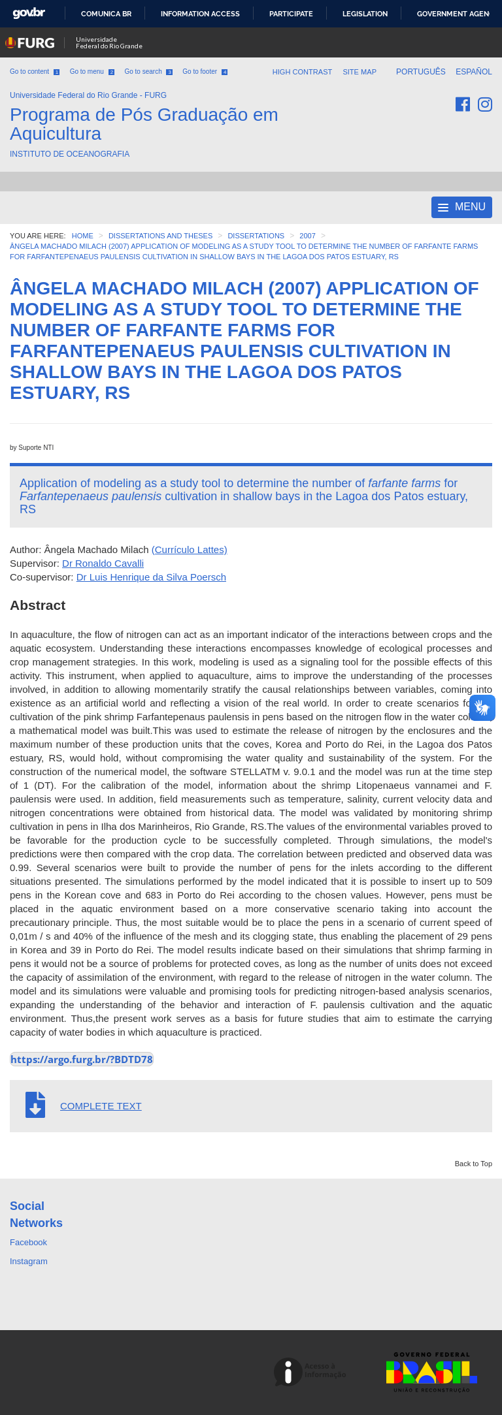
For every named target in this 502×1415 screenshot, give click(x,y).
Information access (200, 13)
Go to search (148, 71)
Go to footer (204, 71)
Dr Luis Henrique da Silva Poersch (151, 576)
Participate (291, 13)
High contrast (303, 72)
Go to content (34, 71)
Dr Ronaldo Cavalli (103, 563)
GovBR (28, 13)
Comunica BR (106, 13)
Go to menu (92, 71)
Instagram (29, 1261)
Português (422, 71)
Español (474, 71)
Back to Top (473, 1164)
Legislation (365, 13)
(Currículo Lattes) (189, 549)
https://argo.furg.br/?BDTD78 (81, 1059)
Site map (359, 72)
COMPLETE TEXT (101, 1105)
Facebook (28, 1242)
